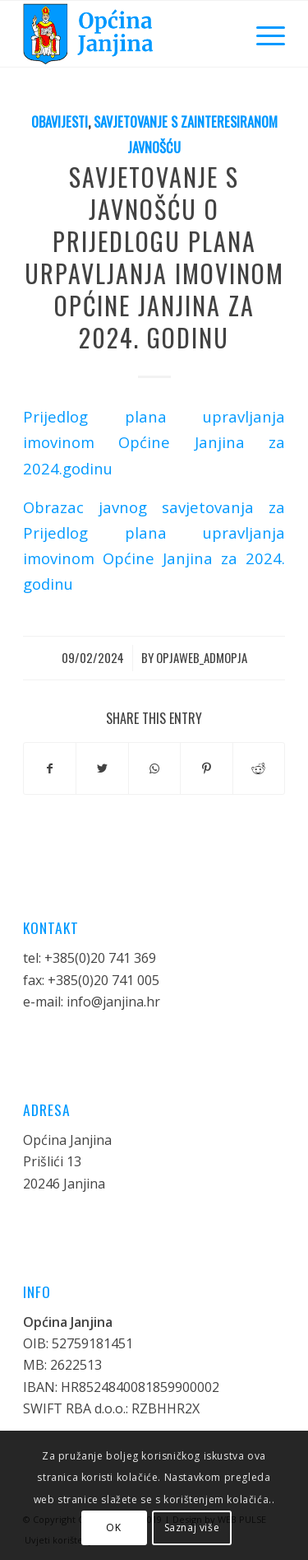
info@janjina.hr (113, 1002)
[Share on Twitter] (101, 768)
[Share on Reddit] (258, 768)
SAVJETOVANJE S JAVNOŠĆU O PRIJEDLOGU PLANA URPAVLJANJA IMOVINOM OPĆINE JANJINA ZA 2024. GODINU (154, 257)
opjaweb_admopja (201, 657)
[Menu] (262, 34)
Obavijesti (59, 121)
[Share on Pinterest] (206, 768)
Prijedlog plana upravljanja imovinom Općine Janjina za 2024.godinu (154, 442)
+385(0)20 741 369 (100, 958)
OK (113, 1527)
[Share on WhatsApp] (154, 768)
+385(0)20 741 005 (103, 980)
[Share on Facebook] (50, 768)
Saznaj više (192, 1527)
